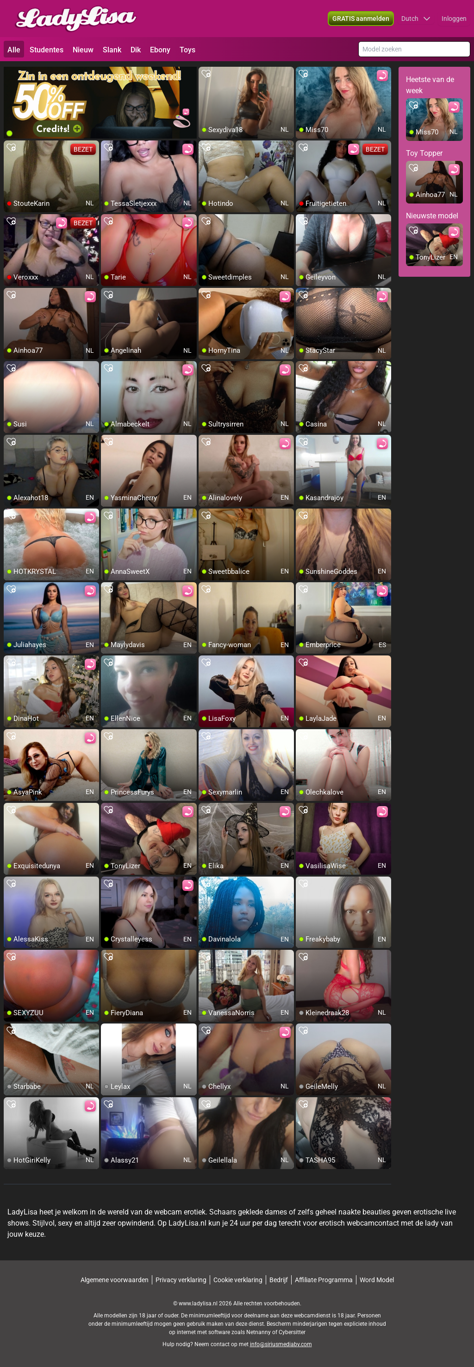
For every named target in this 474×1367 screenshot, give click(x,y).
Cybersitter (292, 1332)
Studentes (46, 49)
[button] (416, 18)
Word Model (377, 1280)
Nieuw (83, 49)
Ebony (160, 49)
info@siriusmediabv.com (281, 1344)
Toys (187, 49)
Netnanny (259, 1332)
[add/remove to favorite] (206, 74)
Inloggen (454, 18)
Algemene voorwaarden (115, 1280)
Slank (112, 49)
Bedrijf (278, 1280)
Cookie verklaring (237, 1280)
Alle (13, 49)
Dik (136, 49)
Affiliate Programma (324, 1280)
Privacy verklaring (181, 1280)
